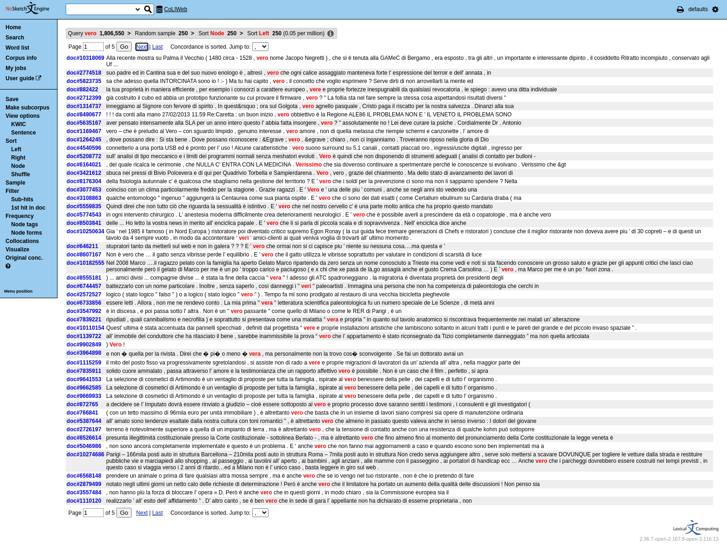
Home (13, 27)
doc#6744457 (84, 286)
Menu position (18, 291)
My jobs (16, 68)
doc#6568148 (84, 476)
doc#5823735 (84, 81)
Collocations (22, 241)
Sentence (23, 132)
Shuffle (20, 174)
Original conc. (24, 258)
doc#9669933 (84, 396)
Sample (16, 182)
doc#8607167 (84, 254)
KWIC (18, 124)
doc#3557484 (84, 492)
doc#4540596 (84, 148)
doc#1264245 (84, 139)
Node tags (24, 224)
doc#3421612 (84, 173)
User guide (20, 78)
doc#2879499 (84, 484)
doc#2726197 (84, 429)
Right (18, 157)
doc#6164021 (84, 164)
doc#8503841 (84, 223)
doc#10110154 (85, 328)
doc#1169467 (84, 131)
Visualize (17, 249)
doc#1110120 (84, 501)
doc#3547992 (84, 311)
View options (23, 116)
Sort (11, 141)
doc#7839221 (84, 319)
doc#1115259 (84, 362)
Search (15, 37)
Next (142, 47)
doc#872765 (82, 404)
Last (157, 47)
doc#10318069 (85, 58)
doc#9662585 (84, 387)
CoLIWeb (175, 9)
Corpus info (21, 58)
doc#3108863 (84, 198)
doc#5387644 (84, 421)
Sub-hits (22, 199)
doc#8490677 (84, 114)
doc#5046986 (84, 446)
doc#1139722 (84, 336)
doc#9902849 (84, 344)
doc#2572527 (84, 294)
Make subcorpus (28, 107)
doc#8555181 (84, 278)
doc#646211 (82, 246)
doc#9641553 (84, 379)
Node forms (26, 233)
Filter (12, 191)
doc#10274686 (85, 454)
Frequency (20, 216)
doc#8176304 (84, 181)
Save (12, 99)
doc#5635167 (84, 123)
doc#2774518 (84, 73)
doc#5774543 (84, 214)
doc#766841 (82, 412)
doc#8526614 (84, 438)
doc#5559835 (84, 206)
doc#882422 (82, 89)
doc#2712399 (84, 98)
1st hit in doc (28, 208)
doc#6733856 (84, 303)
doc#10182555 (85, 263)
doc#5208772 (84, 156)
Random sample (161, 33)
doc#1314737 (84, 106)
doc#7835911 (84, 371)
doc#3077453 (84, 189)
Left (16, 149)
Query (96, 33)
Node (18, 166)
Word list (17, 48)
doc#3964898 (84, 353)
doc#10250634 (85, 231)
